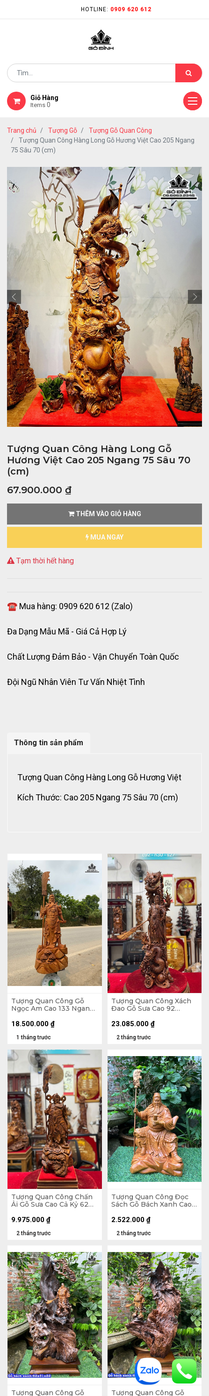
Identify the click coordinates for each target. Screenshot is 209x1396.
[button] (14, 297)
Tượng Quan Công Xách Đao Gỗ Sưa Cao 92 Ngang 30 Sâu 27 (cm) (151, 1005)
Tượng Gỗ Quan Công (120, 130)
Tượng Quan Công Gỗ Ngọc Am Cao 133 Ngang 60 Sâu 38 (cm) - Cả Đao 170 (52, 1005)
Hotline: (116, 9)
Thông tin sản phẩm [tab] (48, 742)
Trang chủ (21, 130)
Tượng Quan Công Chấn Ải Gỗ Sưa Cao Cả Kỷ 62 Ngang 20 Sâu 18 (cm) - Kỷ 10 (52, 1201)
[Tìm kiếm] (188, 73)
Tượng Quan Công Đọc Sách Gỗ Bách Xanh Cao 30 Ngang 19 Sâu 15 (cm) (151, 1201)
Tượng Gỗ (62, 130)
